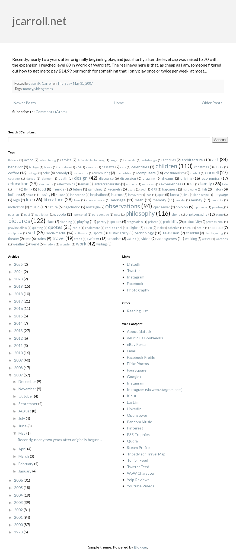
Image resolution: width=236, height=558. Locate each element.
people (60, 214)
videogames (43, 89)
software (81, 233)
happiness (169, 189)
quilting (37, 227)
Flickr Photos (138, 363)
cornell (212, 172)
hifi (204, 189)
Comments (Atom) (51, 111)
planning (66, 222)
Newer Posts (25, 102)
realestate (92, 227)
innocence (77, 194)
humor (60, 194)
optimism (200, 207)
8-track (13, 160)
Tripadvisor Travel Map (146, 454)
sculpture (15, 233)
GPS (154, 189)
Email (131, 351)
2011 (19, 345)
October (26, 396)
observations (122, 206)
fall (192, 184)
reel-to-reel (113, 227)
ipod (149, 194)
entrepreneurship (107, 184)
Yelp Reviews (138, 479)
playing (83, 221)
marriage (118, 200)
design (81, 178)
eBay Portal (136, 344)
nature (53, 207)
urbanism (114, 239)
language (221, 195)
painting (218, 207)
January (25, 471)
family (205, 183)
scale (200, 227)
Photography (138, 290)
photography (197, 214)
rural (188, 227)
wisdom (49, 244)
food (42, 189)
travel (58, 238)
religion (133, 228)
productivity (192, 222)
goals (131, 189)
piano (220, 214)
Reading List (137, 310)
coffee (13, 172)
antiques (169, 160)
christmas (201, 167)
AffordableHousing (91, 160)
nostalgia (93, 207)
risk (160, 227)
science (216, 227)
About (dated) (139, 331)
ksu (186, 194)
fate (225, 184)
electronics (66, 184)
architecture (192, 159)
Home (119, 102)
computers (146, 172)
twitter (93, 238)
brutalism (64, 167)
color (46, 173)
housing (44, 195)
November (27, 388)
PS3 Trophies (138, 434)
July (22, 418)
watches (222, 239)
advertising (48, 160)
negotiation (72, 207)
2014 (19, 323)
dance (30, 178)
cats (123, 167)
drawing (149, 178)
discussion (128, 178)
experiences (171, 184)
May (22, 433)
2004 (19, 495)
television (171, 233)
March (24, 456)
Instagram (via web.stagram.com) (155, 389)
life (29, 199)
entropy (131, 184)
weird (34, 244)
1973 (19, 532)
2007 (19, 375)
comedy (62, 173)
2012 (19, 338)
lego (16, 200)
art (215, 159)
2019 (19, 286)
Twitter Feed (138, 466)
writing (101, 244)
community (80, 173)
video (146, 238)
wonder (65, 244)
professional (215, 222)
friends (58, 189)
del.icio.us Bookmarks (145, 338)
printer (153, 222)
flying (28, 189)
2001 (19, 517)
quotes (55, 227)
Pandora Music (139, 421)
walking (191, 239)
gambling (95, 189)
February (26, 463)
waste (206, 239)
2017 (19, 301)
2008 (19, 367)
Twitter (133, 270)
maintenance (95, 200)
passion (13, 214)
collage (33, 173)
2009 (19, 360)
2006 (19, 480)
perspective (100, 214)
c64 (78, 167)
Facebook (135, 283)
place (51, 222)
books (48, 167)
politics (116, 222)
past (27, 214)
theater (13, 239)
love (77, 200)
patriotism (42, 214)
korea (174, 195)
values (131, 239)
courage (14, 178)
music (34, 207)
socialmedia (56, 233)
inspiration (98, 195)
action (28, 160)
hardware (190, 189)
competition (124, 173)
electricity (46, 184)
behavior (15, 167)
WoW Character (141, 473)
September (28, 403)
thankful (192, 233)
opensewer (161, 207)
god (143, 189)
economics (211, 178)
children (166, 166)
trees (78, 239)
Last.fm (133, 402)
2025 (19, 264)
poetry (101, 222)
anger (114, 160)
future (77, 189)
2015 (19, 316)
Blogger (140, 547)
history (218, 189)
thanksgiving (214, 233)
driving (186, 178)
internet (117, 195)
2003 (19, 502)
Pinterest (135, 428)
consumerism (174, 173)
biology (34, 167)
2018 (19, 293)
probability (170, 222)
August (25, 411)
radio (76, 227)
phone (175, 214)
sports (98, 233)
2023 (19, 279)
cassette (108, 167)
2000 (19, 524)
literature (53, 199)
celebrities (140, 167)
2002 (19, 509)
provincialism (17, 227)
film (15, 189)
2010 (19, 352)
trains (41, 238)
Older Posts (212, 102)
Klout (131, 395)
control (195, 173)
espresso (148, 184)
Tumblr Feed (137, 460)
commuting (101, 173)
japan (161, 195)
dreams (168, 178)
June (22, 426)
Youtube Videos (140, 486)
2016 (19, 308)
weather (18, 244)
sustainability (118, 233)
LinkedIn (134, 264)
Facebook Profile (141, 357)
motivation (16, 207)
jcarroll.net (39, 21)
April (22, 449)
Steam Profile (138, 447)
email (84, 184)
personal (80, 214)
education (18, 183)
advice (66, 160)
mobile (180, 200)
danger (47, 178)
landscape (201, 194)
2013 (19, 330)
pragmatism (135, 222)
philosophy (140, 213)
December (27, 381)
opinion (182, 207)
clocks (218, 167)
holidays (14, 195)
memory (159, 200)
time (27, 239)
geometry (114, 189)
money (28, 89)
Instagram (135, 277)
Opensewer (137, 415)
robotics (173, 227)
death (63, 178)
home (30, 194)
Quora (132, 441)
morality (217, 200)
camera (91, 167)
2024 (19, 271)
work (81, 244)
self (32, 232)
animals (130, 160)
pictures (19, 220)
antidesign (149, 160)
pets (117, 214)
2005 (19, 487)
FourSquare (136, 370)
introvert (134, 194)
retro (148, 228)
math (139, 200)
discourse (106, 178)
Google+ (134, 376)
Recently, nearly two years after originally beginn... (60, 439)
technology (144, 233)
